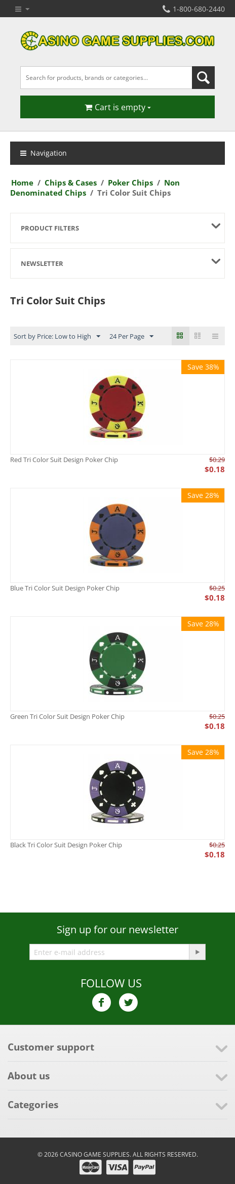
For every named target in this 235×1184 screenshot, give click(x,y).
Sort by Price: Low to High (57, 337)
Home (22, 182)
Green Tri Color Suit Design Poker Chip (67, 716)
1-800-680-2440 (194, 9)
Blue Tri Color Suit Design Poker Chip (65, 588)
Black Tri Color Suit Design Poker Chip (66, 844)
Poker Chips (130, 182)
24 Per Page (131, 337)
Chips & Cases (71, 182)
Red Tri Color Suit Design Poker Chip (64, 459)
